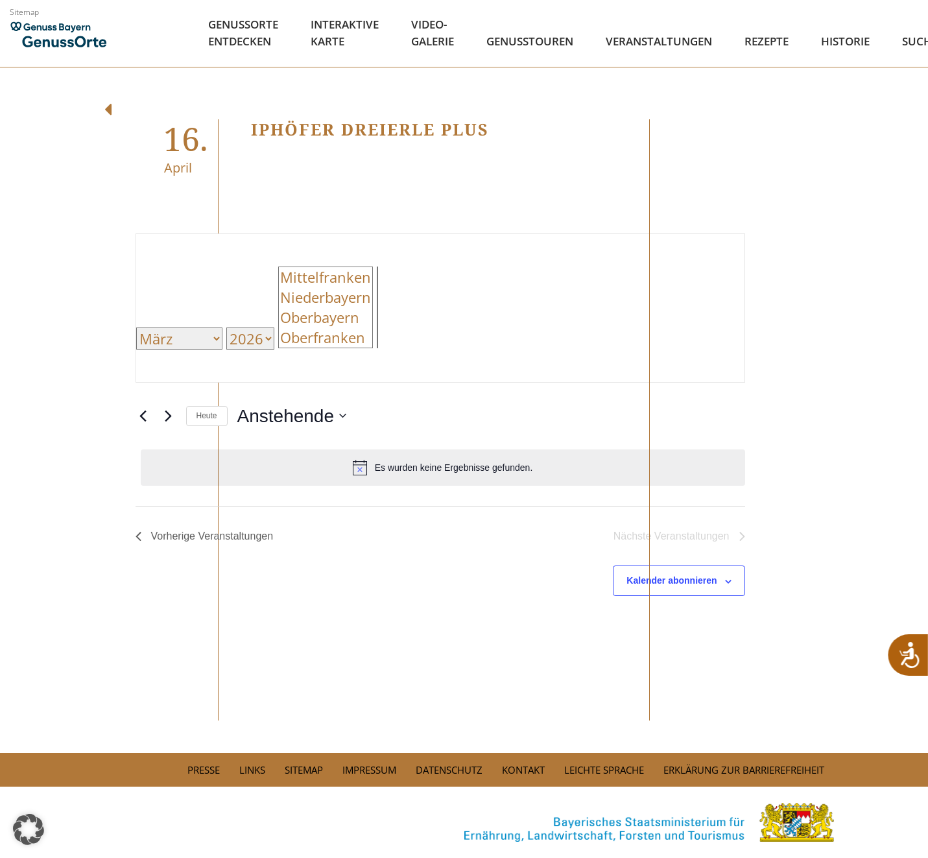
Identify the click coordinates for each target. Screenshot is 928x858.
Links (252, 769)
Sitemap (24, 12)
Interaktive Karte (345, 33)
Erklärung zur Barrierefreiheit (743, 769)
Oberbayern (325, 317)
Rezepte (766, 41)
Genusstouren (529, 41)
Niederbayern (325, 297)
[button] (28, 829)
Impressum (369, 769)
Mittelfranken (325, 277)
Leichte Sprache (604, 769)
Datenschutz (449, 769)
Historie (845, 41)
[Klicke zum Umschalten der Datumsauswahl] (291, 416)
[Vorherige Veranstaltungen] (143, 415)
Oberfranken (325, 338)
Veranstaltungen (659, 41)
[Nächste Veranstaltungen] (168, 415)
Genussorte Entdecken (243, 33)
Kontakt (523, 769)
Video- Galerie (432, 33)
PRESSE (203, 769)
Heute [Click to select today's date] (206, 415)
